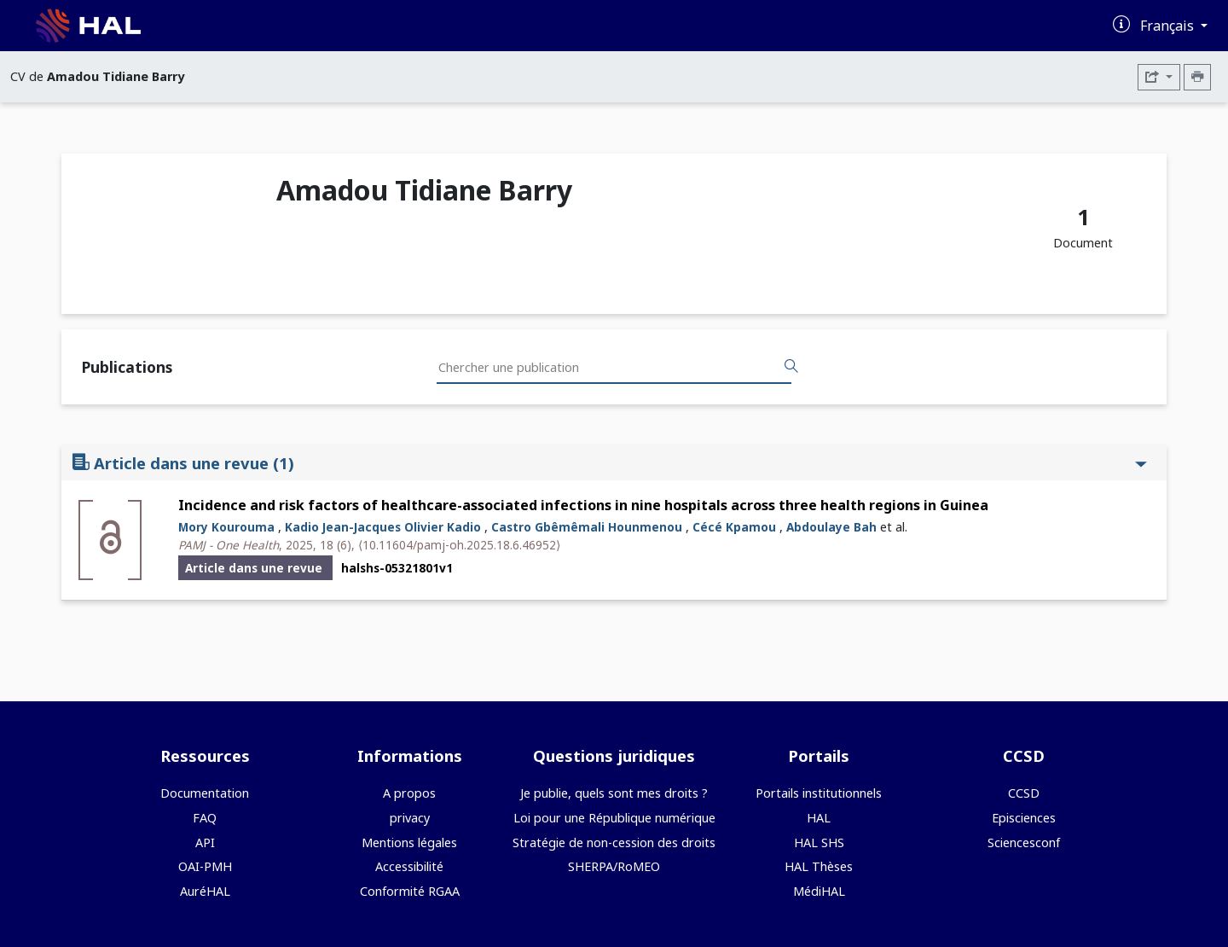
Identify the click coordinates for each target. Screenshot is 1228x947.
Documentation (204, 793)
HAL (819, 818)
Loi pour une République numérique (614, 818)
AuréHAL (205, 891)
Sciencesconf (1024, 842)
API (205, 842)
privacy (410, 818)
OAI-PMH (205, 866)
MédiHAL (819, 891)
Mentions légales (409, 842)
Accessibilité (409, 866)
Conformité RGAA (410, 891)
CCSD (1024, 793)
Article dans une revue (609, 462)
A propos (409, 793)
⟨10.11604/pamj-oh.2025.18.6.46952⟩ (459, 545)
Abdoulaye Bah (831, 527)
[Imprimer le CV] (1197, 77)
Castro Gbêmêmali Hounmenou (586, 527)
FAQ (205, 818)
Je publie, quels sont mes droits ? (614, 793)
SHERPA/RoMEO (614, 866)
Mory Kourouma (226, 527)
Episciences (1024, 818)
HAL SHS (819, 842)
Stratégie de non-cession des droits (614, 842)
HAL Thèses (819, 866)
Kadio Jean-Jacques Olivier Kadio (383, 527)
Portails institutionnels (819, 793)
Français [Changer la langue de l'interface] (1168, 25)
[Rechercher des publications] (791, 367)
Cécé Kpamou (734, 527)
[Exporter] (1159, 77)
